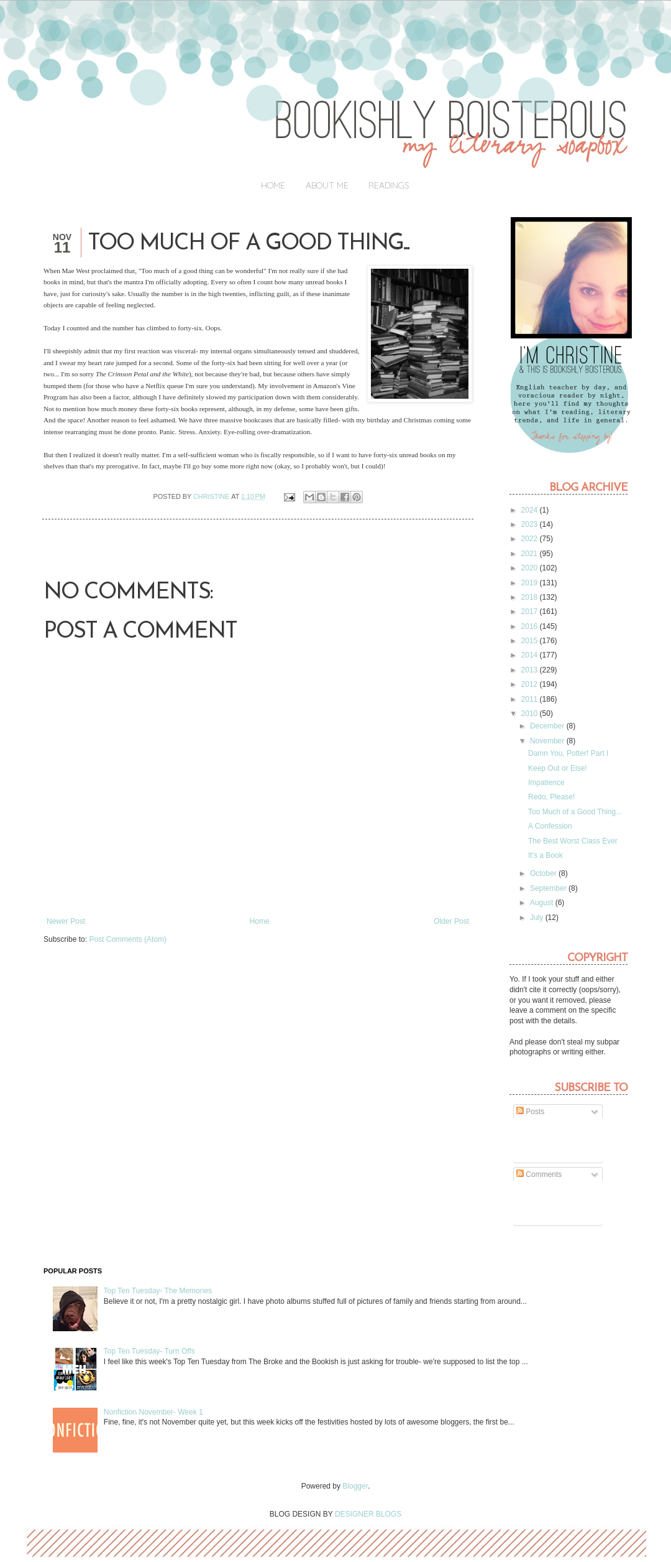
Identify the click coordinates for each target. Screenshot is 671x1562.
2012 (530, 684)
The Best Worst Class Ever (573, 841)
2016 (530, 626)
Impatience (546, 782)
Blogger (355, 1486)
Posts (530, 1111)
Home (273, 185)
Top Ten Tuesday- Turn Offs (149, 1351)
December (548, 726)
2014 (530, 655)
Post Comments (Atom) (128, 939)
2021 (530, 553)
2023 (530, 524)
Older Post (451, 921)
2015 (530, 640)
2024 (530, 510)
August (542, 902)
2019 (530, 583)
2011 (530, 699)
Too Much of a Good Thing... (575, 811)
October (544, 873)
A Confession (550, 826)
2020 (530, 568)
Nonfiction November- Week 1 (153, 1412)
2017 (530, 611)
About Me (327, 185)
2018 (530, 597)
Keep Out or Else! (557, 768)
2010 (530, 713)
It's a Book (545, 855)
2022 (530, 538)
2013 (530, 670)
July (537, 917)
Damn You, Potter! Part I (568, 753)
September (549, 888)
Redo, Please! (551, 797)
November (548, 741)
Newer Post (66, 921)
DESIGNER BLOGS (368, 1514)
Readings (388, 185)
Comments (539, 1174)
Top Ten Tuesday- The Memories (158, 1290)
